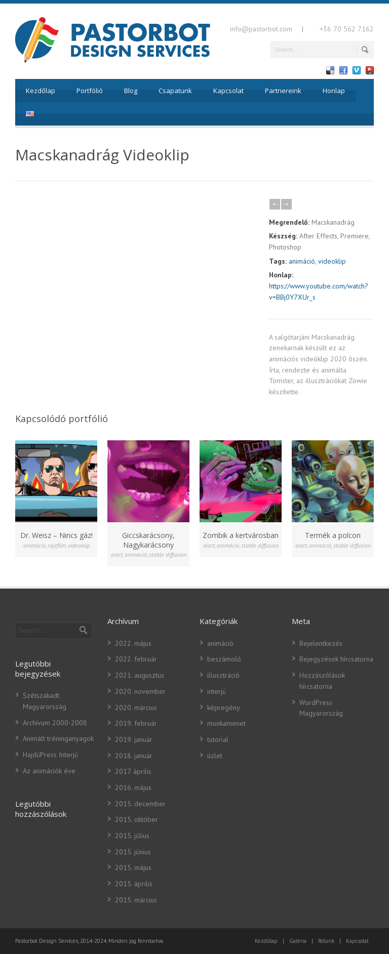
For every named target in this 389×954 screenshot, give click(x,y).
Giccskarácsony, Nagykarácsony (148, 539)
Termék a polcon (333, 535)
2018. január (133, 755)
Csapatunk (175, 90)
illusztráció (223, 675)
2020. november (140, 691)
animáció (302, 261)
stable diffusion (167, 554)
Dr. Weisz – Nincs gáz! (56, 535)
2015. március (136, 899)
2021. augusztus (139, 675)
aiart (117, 554)
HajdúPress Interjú (50, 754)
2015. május (133, 867)
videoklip (332, 261)
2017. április (133, 771)
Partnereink (283, 90)
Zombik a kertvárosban (241, 535)
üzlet (214, 755)
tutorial (217, 739)
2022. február (136, 658)
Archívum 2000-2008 (55, 722)
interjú (216, 691)
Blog (130, 90)
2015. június (133, 851)
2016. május (133, 787)
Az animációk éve (49, 770)
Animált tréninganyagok (58, 738)
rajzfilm (57, 545)
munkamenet (226, 723)
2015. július (132, 835)
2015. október (136, 819)
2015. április (133, 883)
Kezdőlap (40, 90)
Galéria (297, 940)
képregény (223, 707)
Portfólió (89, 90)
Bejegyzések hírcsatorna (336, 658)
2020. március (136, 707)
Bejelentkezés (320, 643)
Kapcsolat (228, 90)
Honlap (334, 90)
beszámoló (224, 658)
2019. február (136, 723)
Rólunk (326, 940)
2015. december (140, 803)
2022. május (133, 643)
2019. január (133, 739)
